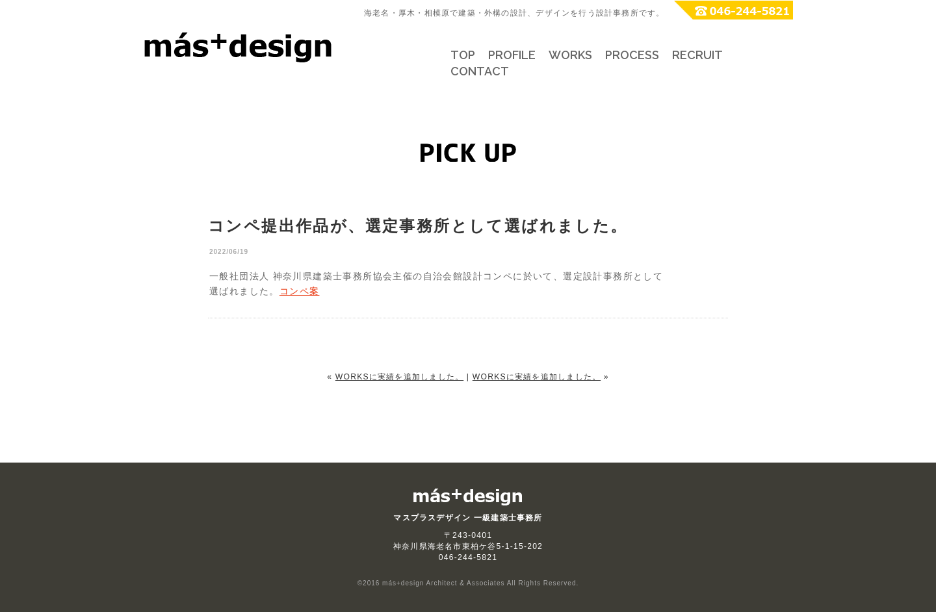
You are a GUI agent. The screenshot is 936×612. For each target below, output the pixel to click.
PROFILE (512, 55)
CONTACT (479, 71)
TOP (462, 55)
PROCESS (632, 55)
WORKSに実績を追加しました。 (399, 376)
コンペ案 (300, 291)
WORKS (570, 55)
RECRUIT (697, 55)
